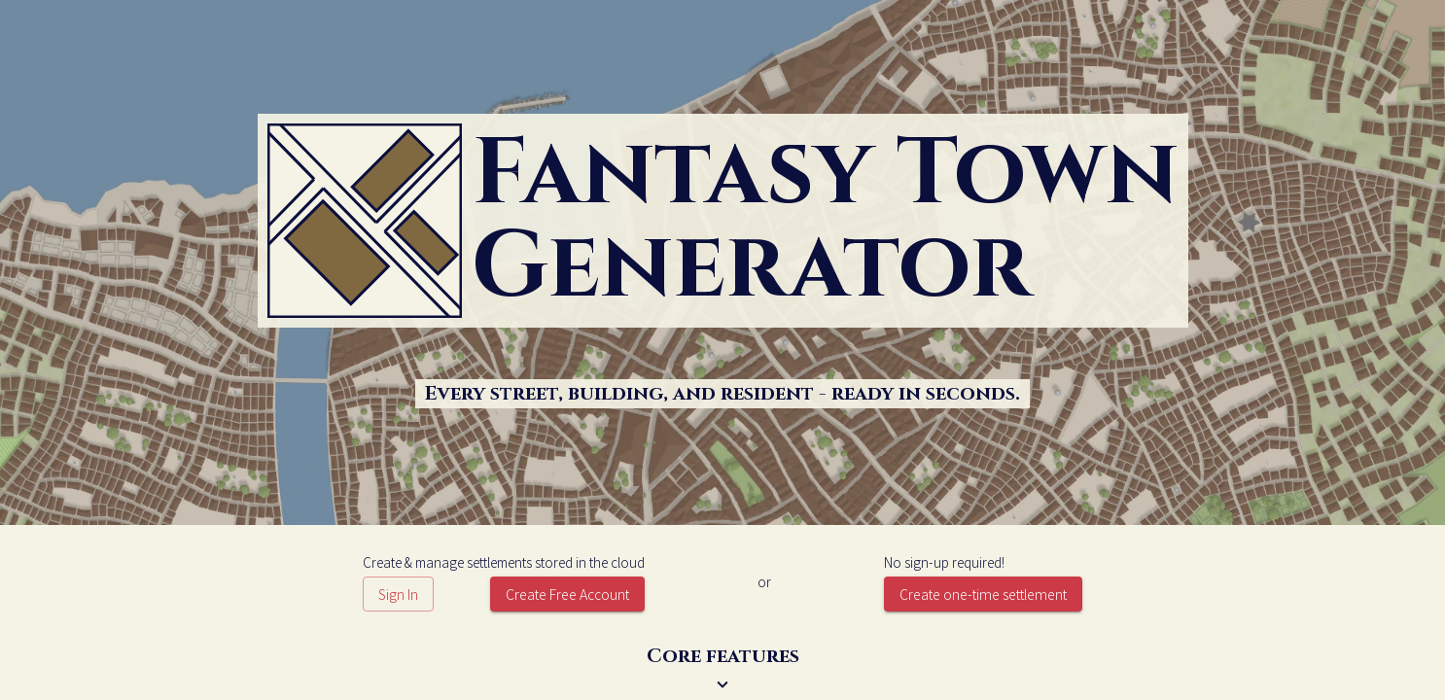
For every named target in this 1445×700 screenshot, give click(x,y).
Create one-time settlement (983, 594)
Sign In (398, 594)
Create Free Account (567, 594)
